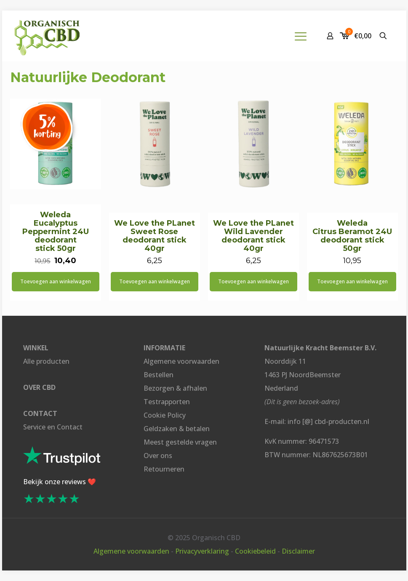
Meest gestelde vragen (180, 442)
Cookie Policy (165, 415)
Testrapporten (167, 401)
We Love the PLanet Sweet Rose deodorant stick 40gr (154, 236)
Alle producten (46, 361)
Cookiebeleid (255, 551)
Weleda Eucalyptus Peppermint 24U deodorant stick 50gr (55, 231)
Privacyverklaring (202, 551)
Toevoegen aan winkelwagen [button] (55, 281)
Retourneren (164, 469)
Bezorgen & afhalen (175, 388)
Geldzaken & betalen (177, 428)
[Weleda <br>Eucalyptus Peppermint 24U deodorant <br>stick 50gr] (55, 144)
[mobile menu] (300, 36)
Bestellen (158, 374)
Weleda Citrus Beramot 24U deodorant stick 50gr (352, 236)
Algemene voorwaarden (181, 361)
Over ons (158, 455)
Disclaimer (298, 551)
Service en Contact (53, 427)
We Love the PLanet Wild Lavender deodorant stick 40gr (253, 236)
